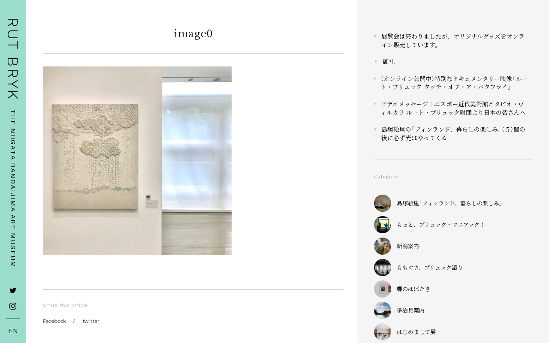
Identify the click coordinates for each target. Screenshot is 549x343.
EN (13, 331)
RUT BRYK (13, 59)
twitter (91, 321)
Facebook (54, 321)
